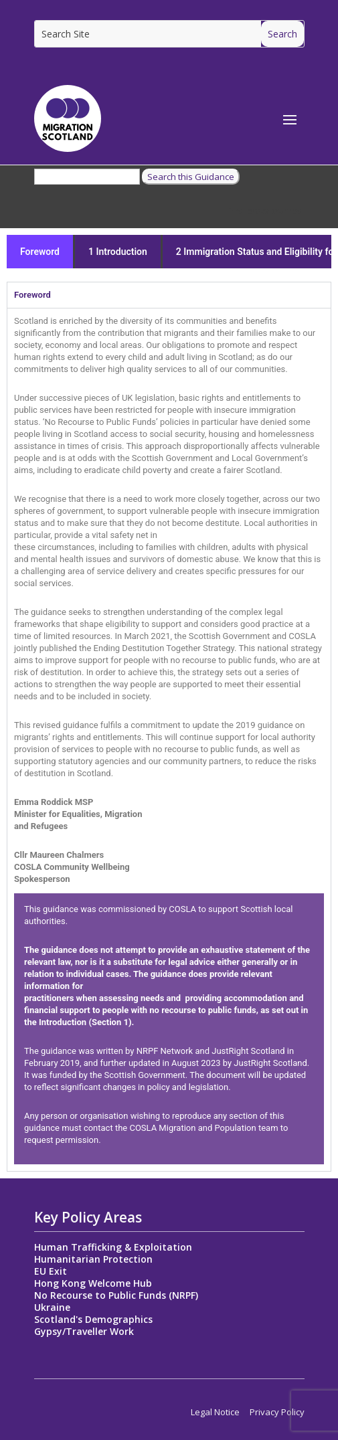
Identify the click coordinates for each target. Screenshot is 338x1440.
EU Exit (50, 1271)
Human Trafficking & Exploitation (113, 1247)
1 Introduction (117, 251)
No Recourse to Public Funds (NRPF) (116, 1295)
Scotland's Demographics (93, 1319)
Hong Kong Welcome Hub (93, 1283)
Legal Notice (215, 1412)
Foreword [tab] (32, 295)
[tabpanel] (169, 739)
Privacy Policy (277, 1412)
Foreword (40, 251)
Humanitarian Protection (93, 1259)
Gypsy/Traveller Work (84, 1331)
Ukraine (52, 1307)
